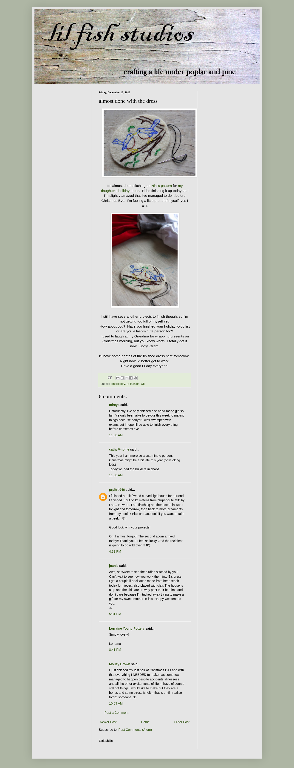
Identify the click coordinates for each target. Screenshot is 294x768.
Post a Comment (116, 712)
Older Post (181, 722)
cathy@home (119, 449)
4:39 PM (115, 551)
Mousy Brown (119, 664)
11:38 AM (116, 475)
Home (145, 722)
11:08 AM (116, 435)
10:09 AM (116, 703)
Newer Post (108, 722)
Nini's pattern (161, 186)
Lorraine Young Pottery (126, 628)
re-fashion (133, 383)
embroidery (118, 383)
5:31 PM (115, 614)
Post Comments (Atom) (135, 729)
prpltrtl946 (117, 489)
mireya (114, 405)
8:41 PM (115, 649)
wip (143, 383)
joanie (113, 566)
